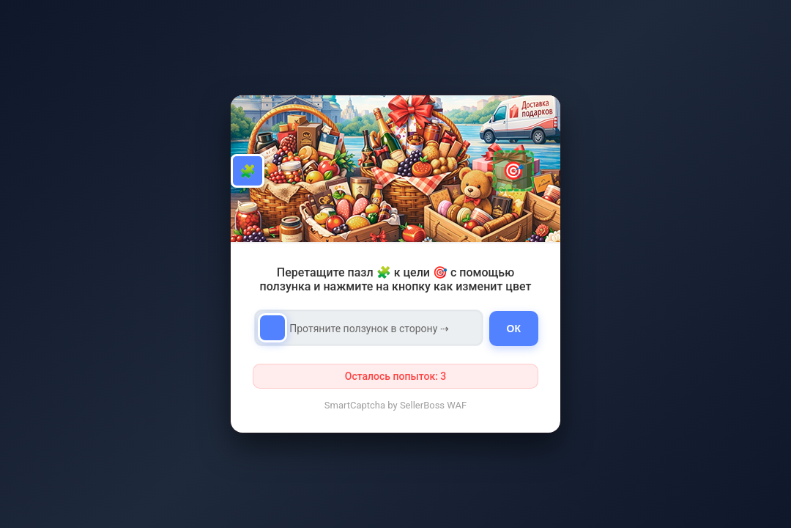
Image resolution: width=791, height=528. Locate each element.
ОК (514, 328)
